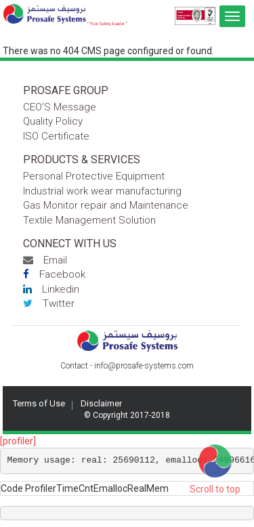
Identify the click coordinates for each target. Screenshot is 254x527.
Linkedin (51, 289)
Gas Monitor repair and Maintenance (105, 205)
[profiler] (18, 441)
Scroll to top (215, 489)
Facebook (54, 274)
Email (45, 260)
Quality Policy (53, 121)
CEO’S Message (59, 107)
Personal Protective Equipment (94, 176)
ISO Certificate (56, 136)
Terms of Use (39, 403)
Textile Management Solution (89, 220)
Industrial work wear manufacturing (102, 191)
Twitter (49, 303)
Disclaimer (101, 403)
